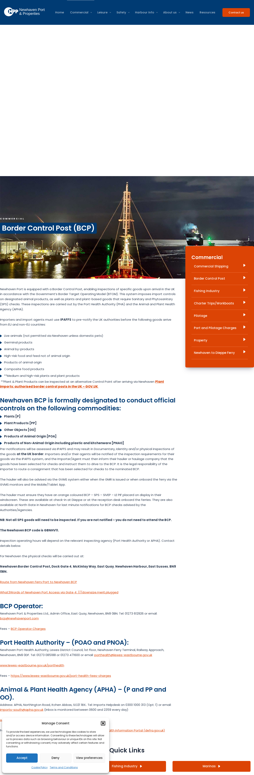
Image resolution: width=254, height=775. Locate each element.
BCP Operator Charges (28, 629)
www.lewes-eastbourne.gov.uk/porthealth (32, 665)
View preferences (89, 758)
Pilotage (219, 315)
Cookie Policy (39, 767)
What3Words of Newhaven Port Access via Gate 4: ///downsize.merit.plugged (59, 592)
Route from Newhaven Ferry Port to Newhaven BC (37, 582)
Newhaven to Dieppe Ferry (219, 352)
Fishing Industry (219, 291)
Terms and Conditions (64, 767)
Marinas (211, 766)
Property (219, 340)
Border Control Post (219, 278)
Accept (21, 758)
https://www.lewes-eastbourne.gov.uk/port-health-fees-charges (61, 676)
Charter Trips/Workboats (219, 303)
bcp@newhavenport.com (19, 618)
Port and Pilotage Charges (219, 328)
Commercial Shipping (219, 266)
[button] (103, 723)
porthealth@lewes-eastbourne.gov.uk (123, 655)
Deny (55, 758)
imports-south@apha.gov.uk (21, 709)
